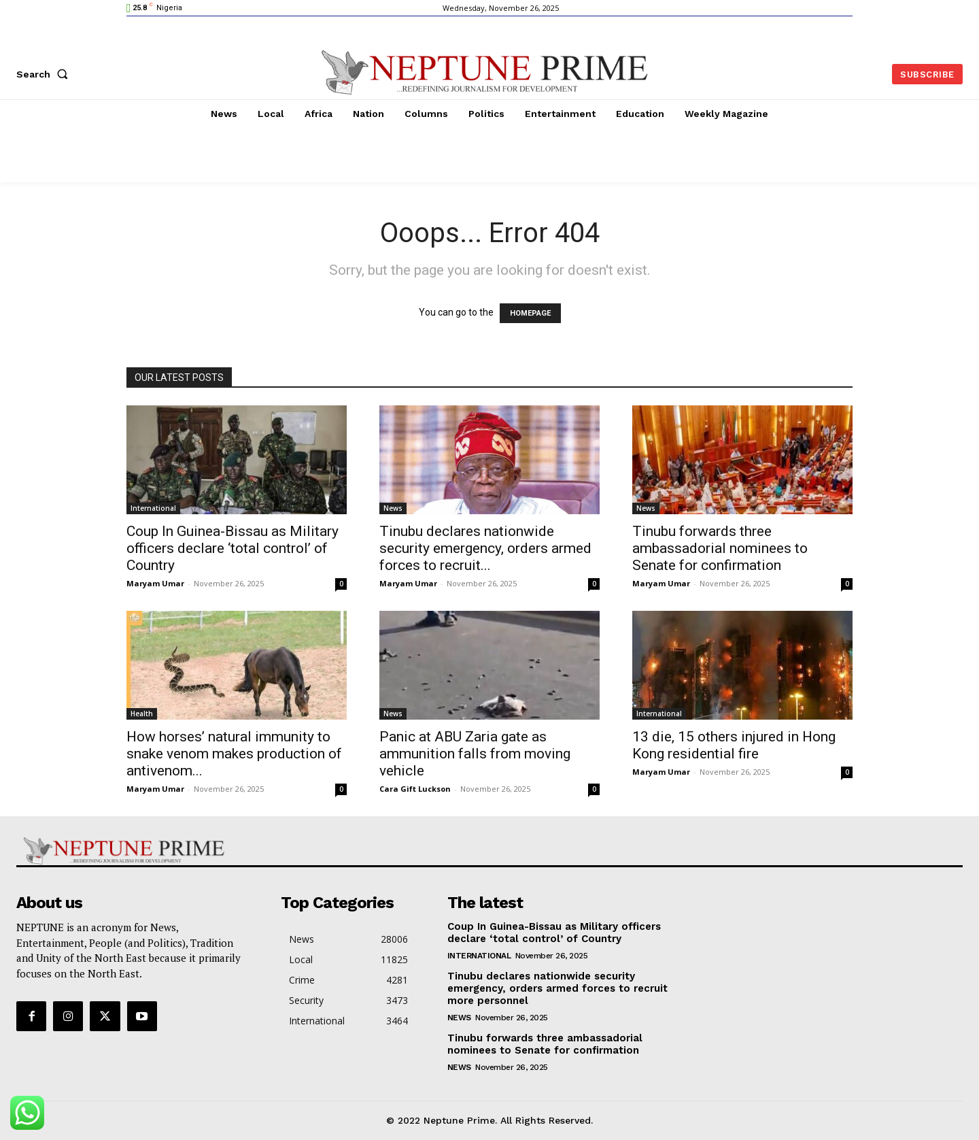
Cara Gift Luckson (415, 789)
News (392, 508)
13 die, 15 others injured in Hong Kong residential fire (734, 745)
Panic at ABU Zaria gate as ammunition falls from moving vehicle (474, 753)
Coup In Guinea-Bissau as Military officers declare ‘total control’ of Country (232, 548)
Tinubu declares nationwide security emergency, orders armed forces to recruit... (485, 548)
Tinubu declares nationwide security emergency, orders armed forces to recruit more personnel (557, 988)
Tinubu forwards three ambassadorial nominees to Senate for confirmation (720, 548)
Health (142, 713)
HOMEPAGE (530, 313)
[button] (44, 74)
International (153, 508)
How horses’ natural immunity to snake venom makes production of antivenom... (234, 753)
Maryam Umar (155, 583)
